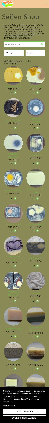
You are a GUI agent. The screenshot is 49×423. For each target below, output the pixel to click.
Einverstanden (24, 411)
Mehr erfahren (9, 406)
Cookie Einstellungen (24, 418)
